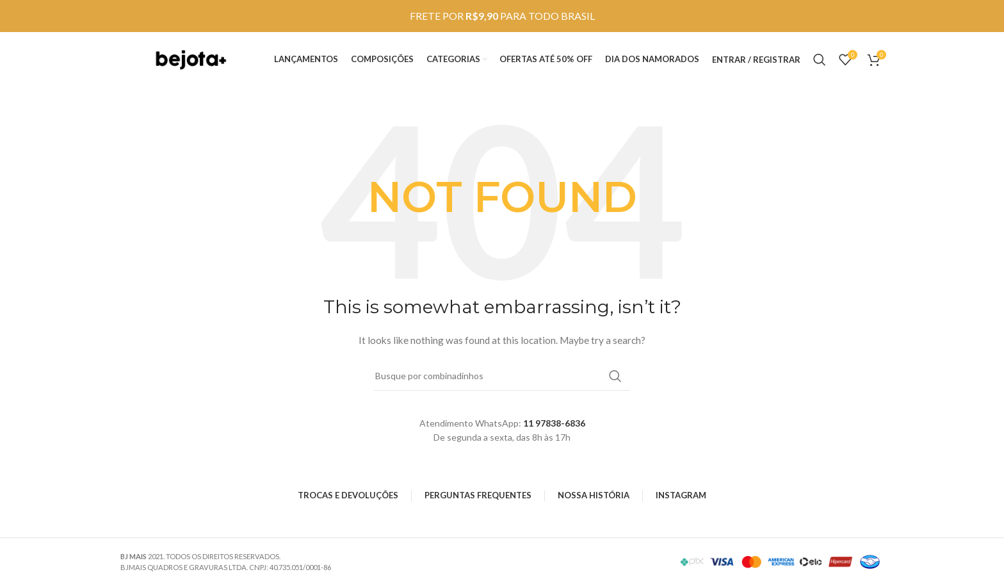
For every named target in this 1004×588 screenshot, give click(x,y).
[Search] (819, 61)
